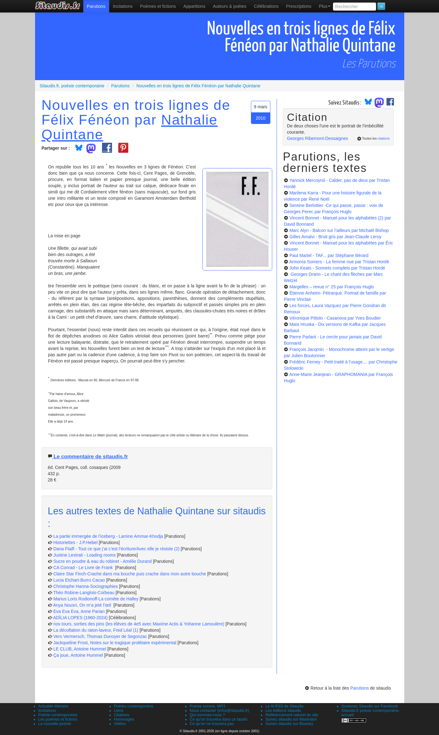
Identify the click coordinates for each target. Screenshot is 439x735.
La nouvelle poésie (54, 724)
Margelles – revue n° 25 (331, 286)
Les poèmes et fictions (57, 719)
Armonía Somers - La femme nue (339, 261)
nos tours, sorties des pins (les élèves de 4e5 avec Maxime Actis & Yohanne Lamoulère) (138, 623)
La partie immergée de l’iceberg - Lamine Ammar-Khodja (108, 536)
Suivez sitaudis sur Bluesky (289, 724)
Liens (118, 710)
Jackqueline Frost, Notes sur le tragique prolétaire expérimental (114, 642)
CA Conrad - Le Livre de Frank (83, 567)
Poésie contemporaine (57, 715)
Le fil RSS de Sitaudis (284, 706)
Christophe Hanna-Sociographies (85, 586)
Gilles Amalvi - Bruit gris (335, 236)
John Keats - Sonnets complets (337, 267)
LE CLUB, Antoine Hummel (79, 648)
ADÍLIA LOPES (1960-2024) (80, 617)
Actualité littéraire (53, 706)
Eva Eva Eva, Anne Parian (79, 611)
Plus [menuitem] (324, 6)
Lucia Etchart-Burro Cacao (79, 580)
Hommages (124, 719)
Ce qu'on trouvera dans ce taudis (218, 719)
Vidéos (120, 724)
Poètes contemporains (133, 706)
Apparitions (194, 6)
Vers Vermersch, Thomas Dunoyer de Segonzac (100, 636)
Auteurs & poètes (229, 6)
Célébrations (266, 6)
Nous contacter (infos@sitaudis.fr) (219, 710)
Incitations (47, 710)
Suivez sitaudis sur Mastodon (291, 719)
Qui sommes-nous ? (207, 715)
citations (384, 138)
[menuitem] (96, 6)
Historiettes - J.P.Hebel (76, 542)
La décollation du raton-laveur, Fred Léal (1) (95, 630)
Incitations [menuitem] (123, 6)
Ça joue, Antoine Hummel (78, 655)
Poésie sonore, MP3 (207, 706)
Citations (121, 715)
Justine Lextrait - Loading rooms (84, 555)
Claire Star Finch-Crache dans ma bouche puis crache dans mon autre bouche (129, 573)
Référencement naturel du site (291, 715)
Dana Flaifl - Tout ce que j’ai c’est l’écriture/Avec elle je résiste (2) (116, 548)
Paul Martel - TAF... (328, 255)
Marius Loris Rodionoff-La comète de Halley (95, 598)
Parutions (96, 6)
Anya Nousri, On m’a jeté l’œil (82, 605)
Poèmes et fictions (158, 6)
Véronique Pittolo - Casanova (335, 318)
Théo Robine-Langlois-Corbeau (83, 592)
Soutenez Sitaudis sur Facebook (369, 706)
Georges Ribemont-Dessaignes (317, 138)
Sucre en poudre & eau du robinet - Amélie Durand (102, 561)
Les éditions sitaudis (283, 710)
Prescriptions (298, 6)
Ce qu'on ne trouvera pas (212, 724)
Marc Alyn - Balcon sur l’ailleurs (339, 230)
